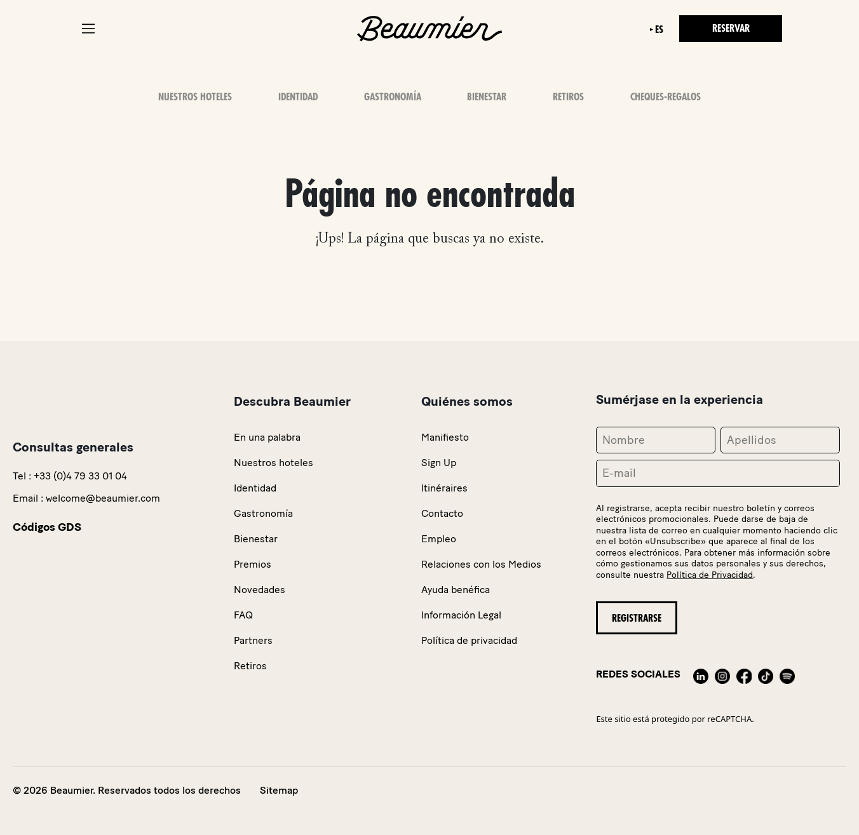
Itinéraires (444, 488)
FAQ (243, 615)
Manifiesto (445, 437)
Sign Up (438, 463)
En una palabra (267, 437)
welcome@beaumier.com (103, 498)
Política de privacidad (469, 640)
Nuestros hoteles (273, 463)
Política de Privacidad (709, 575)
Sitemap (279, 790)
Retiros (568, 97)
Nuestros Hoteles (195, 97)
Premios (252, 564)
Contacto (442, 513)
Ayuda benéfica (455, 590)
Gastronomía (392, 97)
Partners (253, 640)
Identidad (298, 97)
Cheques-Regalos (665, 97)
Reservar (731, 28)
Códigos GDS (47, 527)
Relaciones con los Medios (481, 564)
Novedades (259, 590)
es (659, 30)
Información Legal (461, 615)
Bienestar (486, 97)
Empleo (438, 539)
